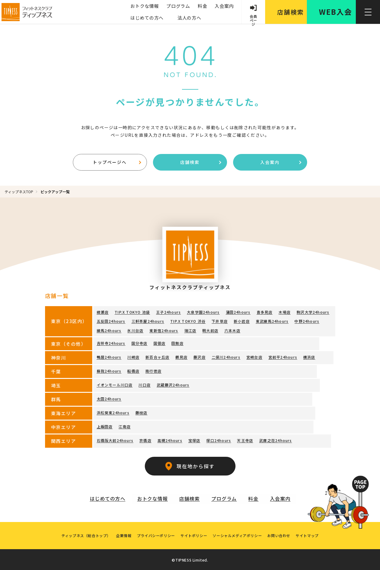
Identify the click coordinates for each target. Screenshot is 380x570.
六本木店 (232, 329)
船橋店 (133, 370)
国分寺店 (140, 342)
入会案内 (223, 6)
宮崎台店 (254, 356)
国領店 (159, 342)
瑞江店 (190, 329)
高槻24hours (170, 439)
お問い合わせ (279, 534)
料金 (201, 6)
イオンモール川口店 (115, 383)
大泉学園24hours (203, 312)
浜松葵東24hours (113, 411)
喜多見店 (264, 312)
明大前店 (210, 329)
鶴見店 (181, 356)
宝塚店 (194, 439)
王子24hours (168, 312)
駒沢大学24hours (312, 312)
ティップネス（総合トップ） (84, 534)
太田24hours (109, 397)
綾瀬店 (103, 312)
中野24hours (306, 321)
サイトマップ (308, 534)
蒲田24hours (238, 312)
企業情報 (122, 534)
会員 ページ (253, 18)
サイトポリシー (193, 534)
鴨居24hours (109, 356)
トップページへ (117, 162)
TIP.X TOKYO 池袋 (132, 312)
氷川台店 (135, 329)
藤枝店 (141, 411)
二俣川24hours (225, 356)
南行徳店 (153, 370)
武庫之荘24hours (275, 439)
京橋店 (145, 439)
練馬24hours (109, 329)
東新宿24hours (163, 329)
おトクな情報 (144, 6)
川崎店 (133, 356)
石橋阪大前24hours (115, 439)
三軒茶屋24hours (148, 321)
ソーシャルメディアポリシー (237, 534)
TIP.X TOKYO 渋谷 (188, 321)
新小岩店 (241, 321)
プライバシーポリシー (155, 534)
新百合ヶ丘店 (157, 356)
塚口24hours (218, 439)
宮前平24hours (282, 356)
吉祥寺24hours (111, 342)
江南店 (125, 425)
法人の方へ (189, 18)
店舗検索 (200, 162)
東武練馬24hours (271, 321)
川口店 (144, 383)
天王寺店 (245, 439)
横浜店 (309, 356)
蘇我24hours (109, 370)
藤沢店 (199, 356)
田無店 (177, 342)
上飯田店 (105, 425)
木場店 (284, 312)
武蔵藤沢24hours (173, 383)
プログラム (178, 6)
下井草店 (220, 321)
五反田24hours (111, 321)
